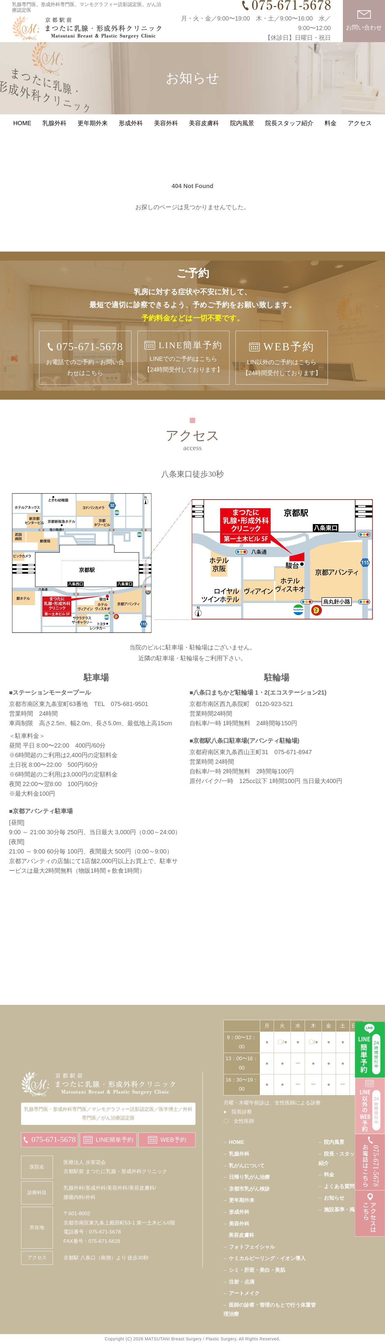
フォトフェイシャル (252, 1247)
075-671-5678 (53, 1139)
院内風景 (242, 134)
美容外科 (166, 134)
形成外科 (131, 134)
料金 (331, 134)
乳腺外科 (54, 134)
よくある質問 (339, 1186)
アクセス (360, 134)
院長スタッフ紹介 (289, 134)
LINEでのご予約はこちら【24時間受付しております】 (183, 355)
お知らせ (334, 1198)
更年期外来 (93, 134)
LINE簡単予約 (114, 1139)
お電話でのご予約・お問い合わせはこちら (85, 356)
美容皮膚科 (204, 134)
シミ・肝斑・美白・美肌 (257, 1270)
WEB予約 (173, 1139)
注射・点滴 (241, 1282)
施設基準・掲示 (342, 1209)
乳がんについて (247, 1166)
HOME (22, 134)
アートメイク (244, 1293)
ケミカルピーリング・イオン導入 (267, 1258)
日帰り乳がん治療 (249, 1177)
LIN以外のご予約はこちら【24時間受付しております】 (282, 356)
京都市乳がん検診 (249, 1189)
